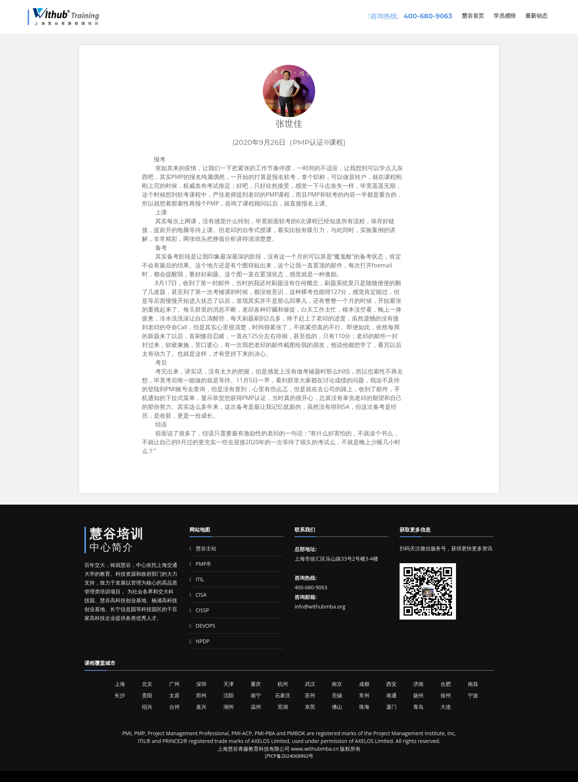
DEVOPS (202, 625)
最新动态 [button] (536, 15)
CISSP (199, 610)
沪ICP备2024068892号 (289, 756)
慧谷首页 (473, 15)
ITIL (196, 579)
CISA (197, 594)
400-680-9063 (428, 16)
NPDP (199, 641)
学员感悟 (505, 15)
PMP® (200, 563)
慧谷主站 (202, 548)
